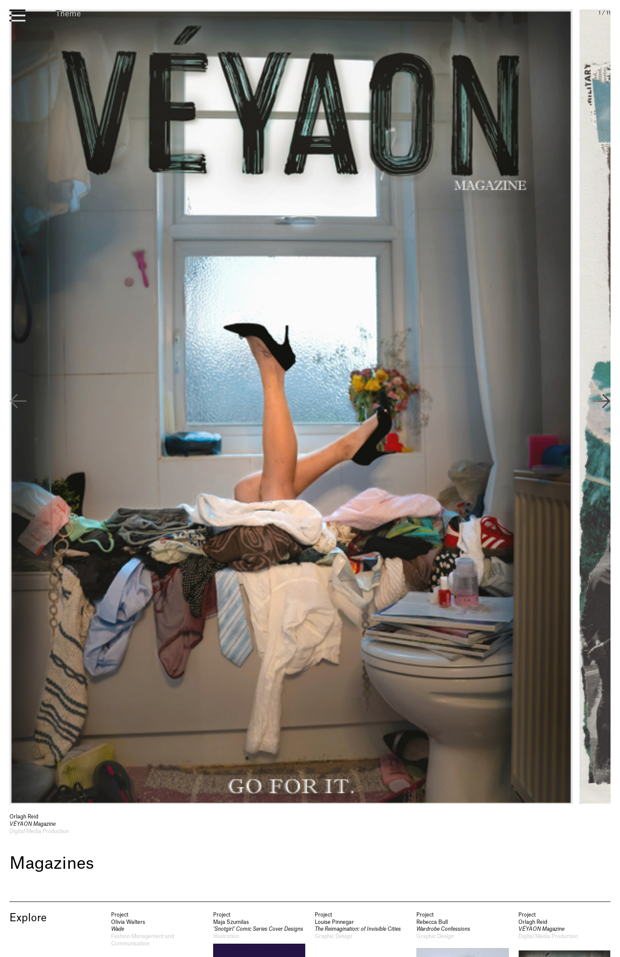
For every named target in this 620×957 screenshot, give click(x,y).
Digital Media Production (39, 831)
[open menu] (17, 15)
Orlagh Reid (23, 816)
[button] (602, 402)
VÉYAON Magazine (32, 824)
